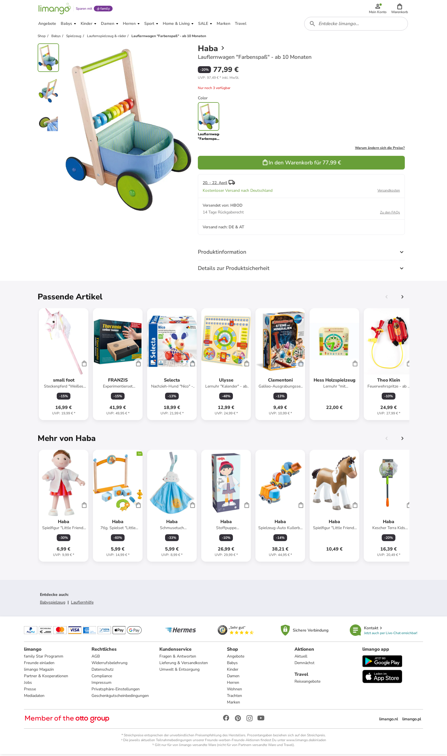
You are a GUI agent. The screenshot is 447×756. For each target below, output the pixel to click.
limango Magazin (39, 671)
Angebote (235, 658)
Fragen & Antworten (177, 658)
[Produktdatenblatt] (63, 366)
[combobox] (356, 25)
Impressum (101, 684)
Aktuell (300, 658)
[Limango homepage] (54, 9)
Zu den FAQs (390, 214)
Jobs (28, 684)
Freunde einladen (39, 665)
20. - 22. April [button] (215, 184)
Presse (30, 691)
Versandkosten (388, 192)
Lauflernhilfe (82, 604)
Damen (233, 678)
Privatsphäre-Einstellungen (116, 691)
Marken (233, 704)
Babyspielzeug (52, 604)
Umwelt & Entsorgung (179, 671)
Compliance (102, 678)
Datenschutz (102, 671)
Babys (232, 665)
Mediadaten (34, 697)
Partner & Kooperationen (46, 678)
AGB (96, 658)
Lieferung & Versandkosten (183, 665)
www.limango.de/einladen (306, 742)
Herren (233, 684)
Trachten (234, 697)
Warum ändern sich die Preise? (380, 149)
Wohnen (234, 691)
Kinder (232, 671)
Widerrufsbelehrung (109, 665)
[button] (399, 9)
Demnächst (304, 665)
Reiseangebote (307, 683)
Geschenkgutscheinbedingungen (120, 697)
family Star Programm (43, 658)
